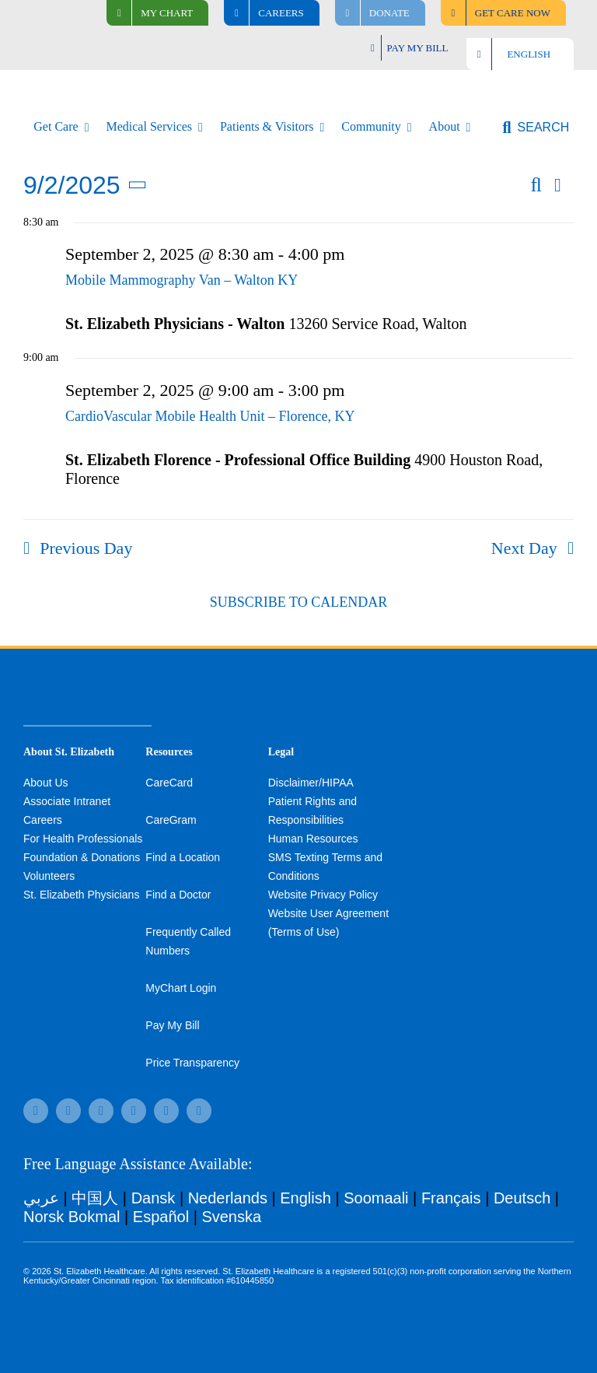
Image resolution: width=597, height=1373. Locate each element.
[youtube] (166, 1110)
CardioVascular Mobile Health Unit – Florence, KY (209, 416)
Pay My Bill (172, 1025)
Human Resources (313, 838)
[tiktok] (68, 1110)
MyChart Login (180, 988)
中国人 (95, 1198)
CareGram (170, 820)
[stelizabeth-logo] (61, 87)
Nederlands (227, 1198)
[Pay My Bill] (410, 48)
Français (451, 1198)
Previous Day (86, 548)
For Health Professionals (82, 838)
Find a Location (182, 857)
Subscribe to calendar (298, 602)
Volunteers (49, 876)
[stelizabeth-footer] (87, 687)
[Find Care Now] (503, 13)
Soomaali (376, 1198)
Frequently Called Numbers (188, 941)
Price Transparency (192, 1062)
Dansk (153, 1198)
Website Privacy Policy (323, 894)
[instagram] (133, 1110)
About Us (45, 782)
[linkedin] (199, 1110)
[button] (535, 127)
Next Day (524, 548)
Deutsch (522, 1198)
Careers (42, 820)
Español (161, 1216)
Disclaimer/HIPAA (311, 782)
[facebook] (35, 1110)
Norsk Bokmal (71, 1216)
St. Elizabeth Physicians (81, 894)
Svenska (231, 1216)
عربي (41, 1198)
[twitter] (101, 1110)
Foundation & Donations (81, 857)
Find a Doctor (178, 894)
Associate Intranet (66, 801)
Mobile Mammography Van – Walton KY (181, 280)
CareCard (169, 782)
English (305, 1198)
